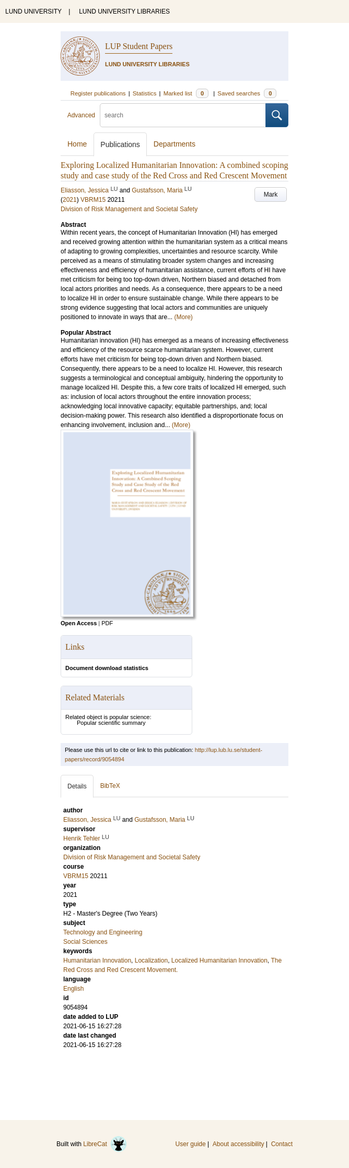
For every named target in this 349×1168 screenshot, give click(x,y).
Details (77, 786)
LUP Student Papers (138, 46)
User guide (191, 1144)
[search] (183, 115)
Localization (151, 960)
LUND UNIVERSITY (33, 11)
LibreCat (105, 1144)
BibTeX (110, 785)
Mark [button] (271, 194)
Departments (174, 144)
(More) (183, 317)
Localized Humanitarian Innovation (219, 960)
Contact (282, 1144)
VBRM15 (93, 199)
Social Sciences (85, 941)
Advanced (81, 115)
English (73, 988)
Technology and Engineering (102, 932)
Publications (120, 144)
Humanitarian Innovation (97, 960)
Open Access (79, 623)
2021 (70, 199)
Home (77, 144)
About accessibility (238, 1144)
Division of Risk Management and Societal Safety (129, 209)
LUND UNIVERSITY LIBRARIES (124, 11)
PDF (107, 623)
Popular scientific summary (111, 723)
